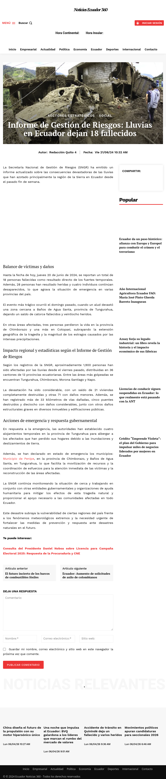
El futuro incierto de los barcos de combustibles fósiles (27, 575)
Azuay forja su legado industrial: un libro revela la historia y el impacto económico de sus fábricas (139, 345)
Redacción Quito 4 (63, 152)
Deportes (113, 767)
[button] (26, 23)
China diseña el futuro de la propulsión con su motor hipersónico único (22, 731)
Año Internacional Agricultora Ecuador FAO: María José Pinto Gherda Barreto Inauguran (137, 295)
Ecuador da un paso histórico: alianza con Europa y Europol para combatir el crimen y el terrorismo (140, 245)
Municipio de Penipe (18, 458)
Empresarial (40, 767)
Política (71, 767)
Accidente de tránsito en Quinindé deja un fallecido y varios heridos (103, 731)
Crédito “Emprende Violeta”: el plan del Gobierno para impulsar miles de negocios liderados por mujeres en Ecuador (140, 446)
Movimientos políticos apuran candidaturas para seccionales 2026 (142, 731)
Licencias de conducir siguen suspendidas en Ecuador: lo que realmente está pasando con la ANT (140, 395)
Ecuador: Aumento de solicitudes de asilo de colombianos (86, 575)
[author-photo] (14, 739)
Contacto (147, 767)
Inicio (26, 767)
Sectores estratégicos (71, 115)
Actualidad (57, 767)
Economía (85, 767)
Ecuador (99, 767)
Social (105, 115)
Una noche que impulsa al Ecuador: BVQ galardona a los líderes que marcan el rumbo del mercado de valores (61, 734)
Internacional (130, 767)
